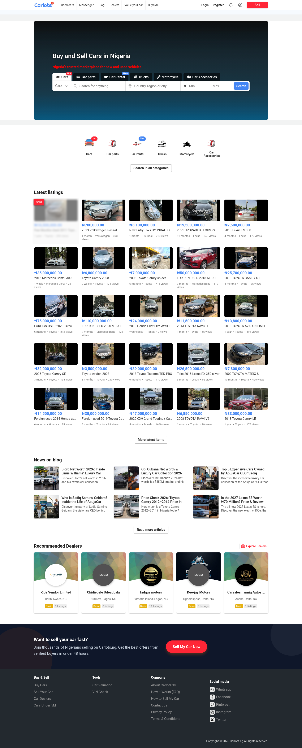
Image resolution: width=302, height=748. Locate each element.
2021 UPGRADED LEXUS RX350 (198, 230)
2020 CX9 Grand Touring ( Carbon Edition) (151, 419)
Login (205, 5)
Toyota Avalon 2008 (95, 374)
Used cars (67, 5)
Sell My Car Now (186, 646)
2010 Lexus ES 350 (237, 230)
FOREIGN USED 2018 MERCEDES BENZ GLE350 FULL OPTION (198, 278)
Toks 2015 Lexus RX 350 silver (198, 374)
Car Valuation (102, 685)
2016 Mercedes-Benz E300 (53, 278)
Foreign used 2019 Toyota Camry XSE (103, 419)
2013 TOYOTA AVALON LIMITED (246, 326)
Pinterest (220, 704)
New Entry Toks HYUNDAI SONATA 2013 (151, 230)
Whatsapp (220, 689)
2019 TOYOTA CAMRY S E (242, 278)
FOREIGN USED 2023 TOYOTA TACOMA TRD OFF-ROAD (56, 326)
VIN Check (100, 692)
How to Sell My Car (165, 699)
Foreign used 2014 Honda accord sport (56, 419)
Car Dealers (42, 699)
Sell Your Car (43, 692)
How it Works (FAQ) (165, 692)
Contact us (159, 705)
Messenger (86, 5)
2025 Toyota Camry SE (50, 374)
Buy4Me (153, 5)
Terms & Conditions (165, 719)
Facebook (220, 697)
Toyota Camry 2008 (95, 278)
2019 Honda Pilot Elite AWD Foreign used (151, 326)
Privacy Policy (161, 712)
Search (241, 86)
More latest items (151, 440)
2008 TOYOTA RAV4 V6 (193, 419)
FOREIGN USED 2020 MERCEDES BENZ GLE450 (103, 326)
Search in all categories (151, 168)
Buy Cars (40, 685)
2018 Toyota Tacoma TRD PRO (150, 374)
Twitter (218, 719)
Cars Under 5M (45, 705)
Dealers (114, 5)
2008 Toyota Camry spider (147, 278)
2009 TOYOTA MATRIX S (241, 374)
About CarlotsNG (163, 685)
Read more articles (151, 530)
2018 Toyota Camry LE (240, 419)
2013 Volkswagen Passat (99, 230)
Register (218, 5)
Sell (257, 5)
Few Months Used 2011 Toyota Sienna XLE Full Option (56, 230)
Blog (101, 5)
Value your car (133, 5)
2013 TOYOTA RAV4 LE (193, 326)
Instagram (220, 712)
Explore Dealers (254, 546)
